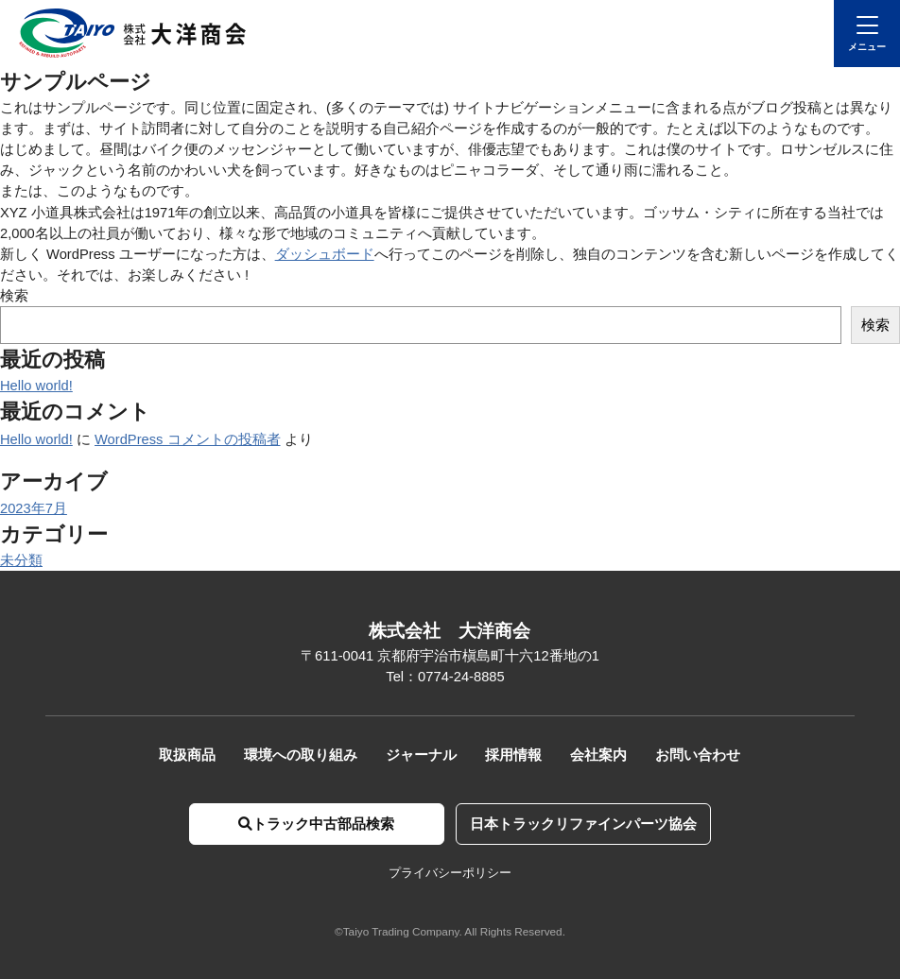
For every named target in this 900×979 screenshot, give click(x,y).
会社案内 (598, 755)
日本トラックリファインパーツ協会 (583, 824)
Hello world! (36, 385)
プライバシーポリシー (450, 873)
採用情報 (513, 755)
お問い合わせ (697, 755)
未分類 (21, 560)
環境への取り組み (300, 755)
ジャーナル (421, 755)
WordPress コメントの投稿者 (188, 439)
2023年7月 (33, 508)
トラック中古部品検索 (316, 824)
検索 (14, 295)
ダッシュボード (324, 254)
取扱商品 (187, 755)
